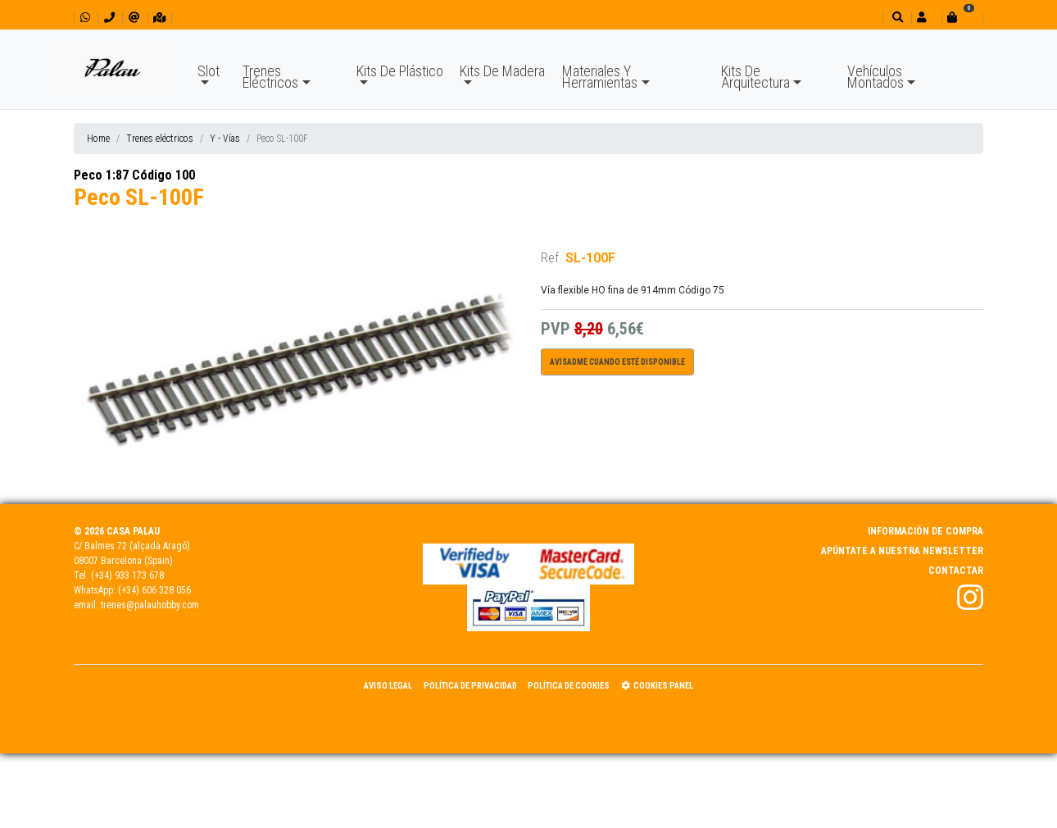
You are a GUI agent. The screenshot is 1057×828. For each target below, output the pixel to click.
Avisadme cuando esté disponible (617, 361)
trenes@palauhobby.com (150, 605)
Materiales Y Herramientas (599, 76)
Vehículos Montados (875, 76)
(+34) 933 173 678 (127, 575)
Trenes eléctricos (159, 138)
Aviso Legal (388, 685)
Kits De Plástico (399, 71)
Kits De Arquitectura (755, 76)
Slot (208, 71)
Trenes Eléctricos (270, 76)
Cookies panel (657, 685)
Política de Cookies (569, 685)
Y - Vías (225, 138)
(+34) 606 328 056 (154, 590)
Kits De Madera (502, 71)
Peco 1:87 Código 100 (134, 175)
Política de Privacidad (470, 685)
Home (98, 138)
